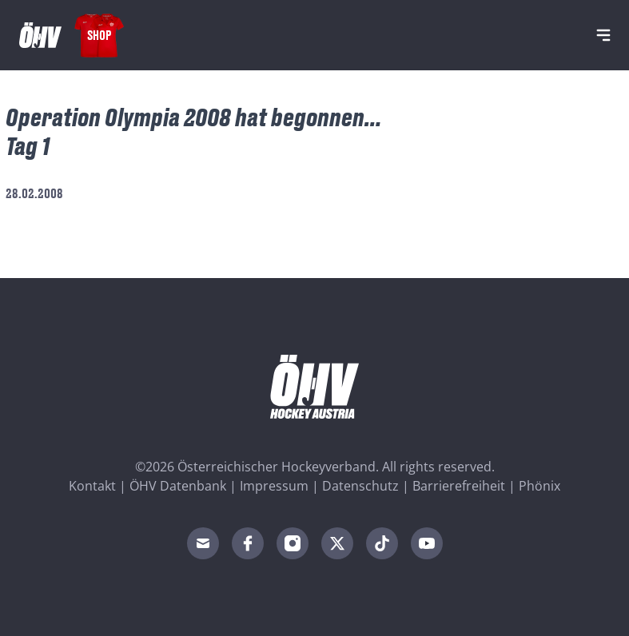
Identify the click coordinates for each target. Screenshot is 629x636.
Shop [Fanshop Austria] (99, 34)
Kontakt (92, 486)
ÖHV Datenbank (177, 486)
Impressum (274, 486)
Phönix (539, 486)
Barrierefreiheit (458, 486)
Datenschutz (360, 486)
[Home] (40, 35)
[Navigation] (603, 35)
